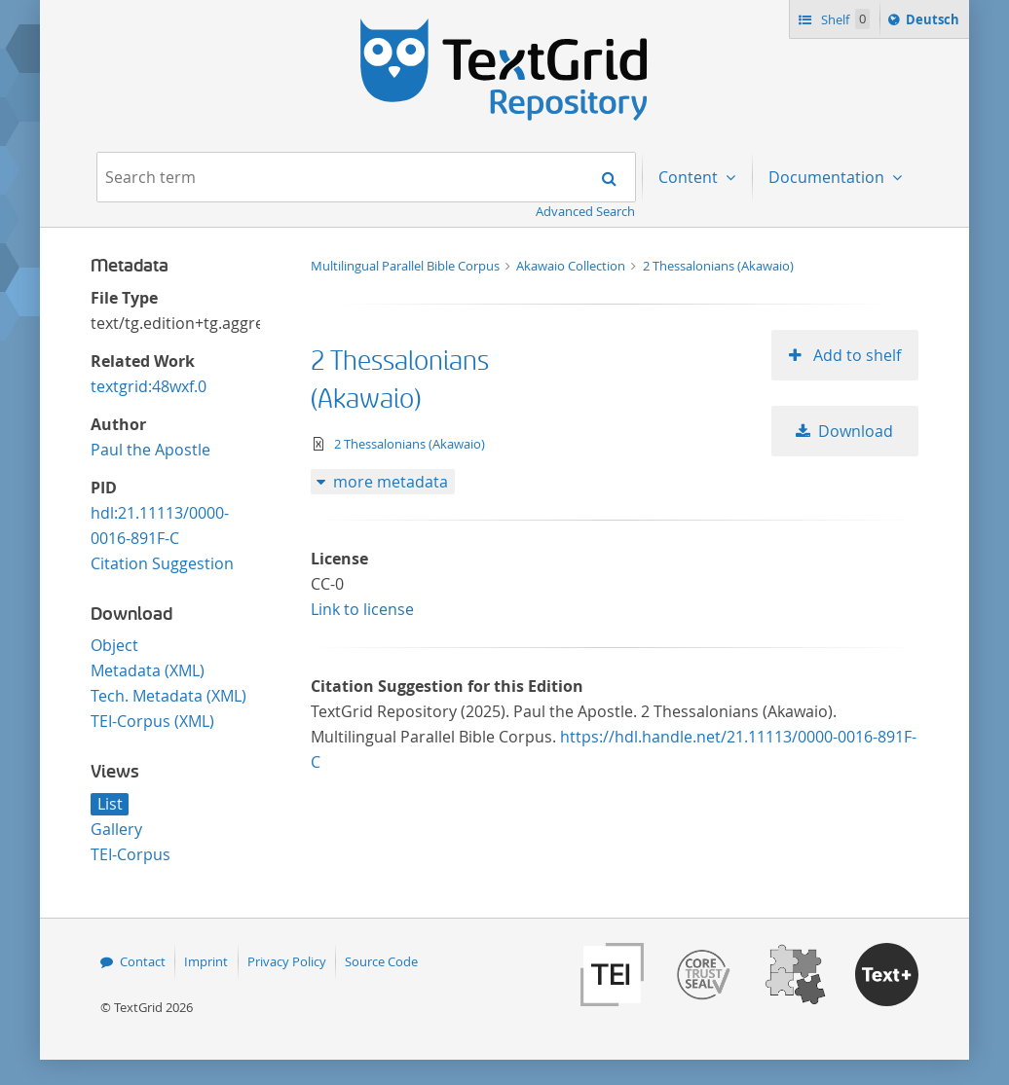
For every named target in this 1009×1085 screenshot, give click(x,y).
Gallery (116, 829)
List (110, 803)
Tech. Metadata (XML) (168, 695)
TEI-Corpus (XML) (152, 721)
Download (855, 431)
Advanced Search (585, 211)
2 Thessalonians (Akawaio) (718, 265)
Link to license (362, 609)
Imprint (206, 961)
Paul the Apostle (150, 449)
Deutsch (934, 22)
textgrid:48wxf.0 (148, 386)
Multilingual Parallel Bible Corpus (407, 265)
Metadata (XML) (148, 670)
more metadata (390, 481)
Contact (143, 961)
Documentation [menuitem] (828, 177)
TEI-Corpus (130, 854)
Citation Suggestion (162, 563)
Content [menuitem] (690, 177)
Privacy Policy (286, 961)
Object (114, 645)
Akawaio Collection (572, 265)
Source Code (381, 961)
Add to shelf (855, 355)
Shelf (844, 19)
